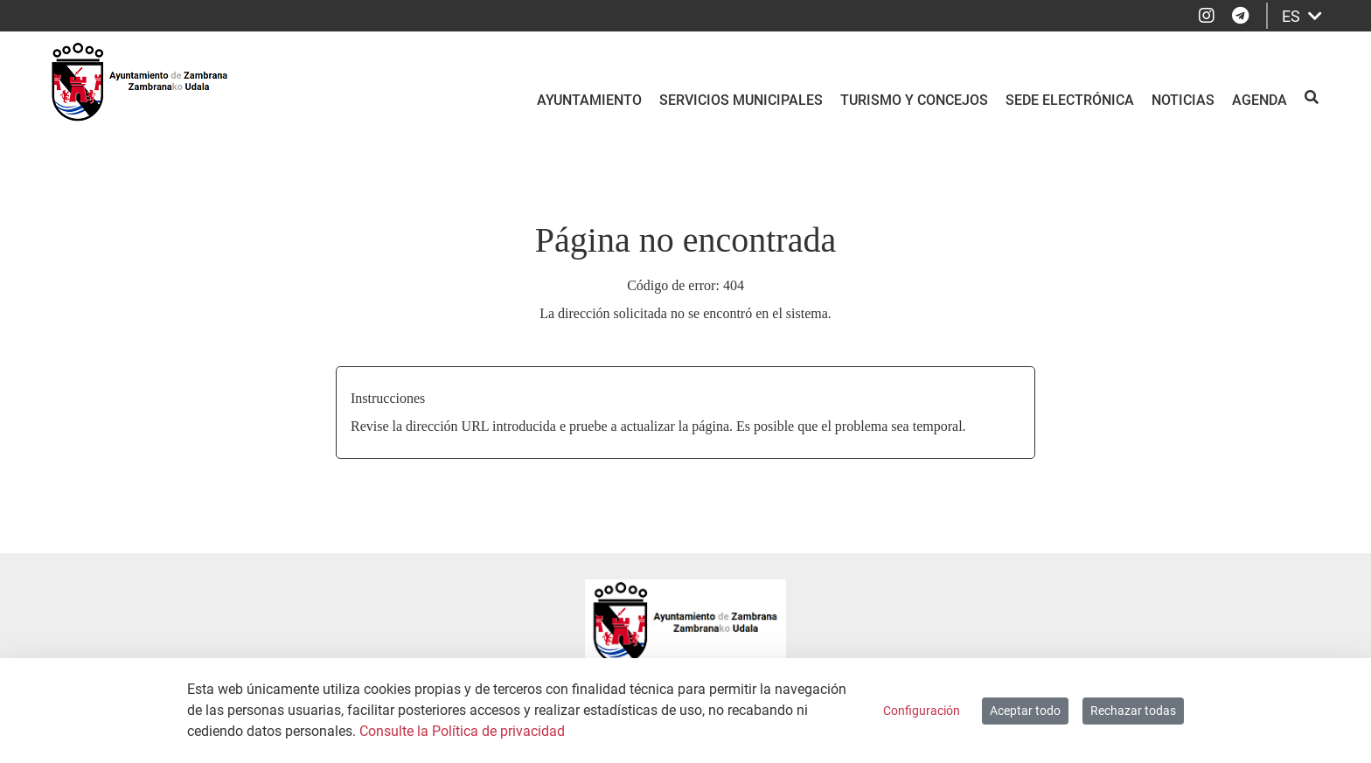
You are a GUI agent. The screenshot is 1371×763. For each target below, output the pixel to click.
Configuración (921, 711)
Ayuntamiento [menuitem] (589, 100)
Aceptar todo (1025, 711)
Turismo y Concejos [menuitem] (914, 100)
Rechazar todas (1133, 711)
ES (1302, 16)
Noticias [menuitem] (1183, 100)
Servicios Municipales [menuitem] (741, 100)
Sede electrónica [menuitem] (1070, 100)
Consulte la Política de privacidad (462, 731)
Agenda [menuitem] (1259, 100)
